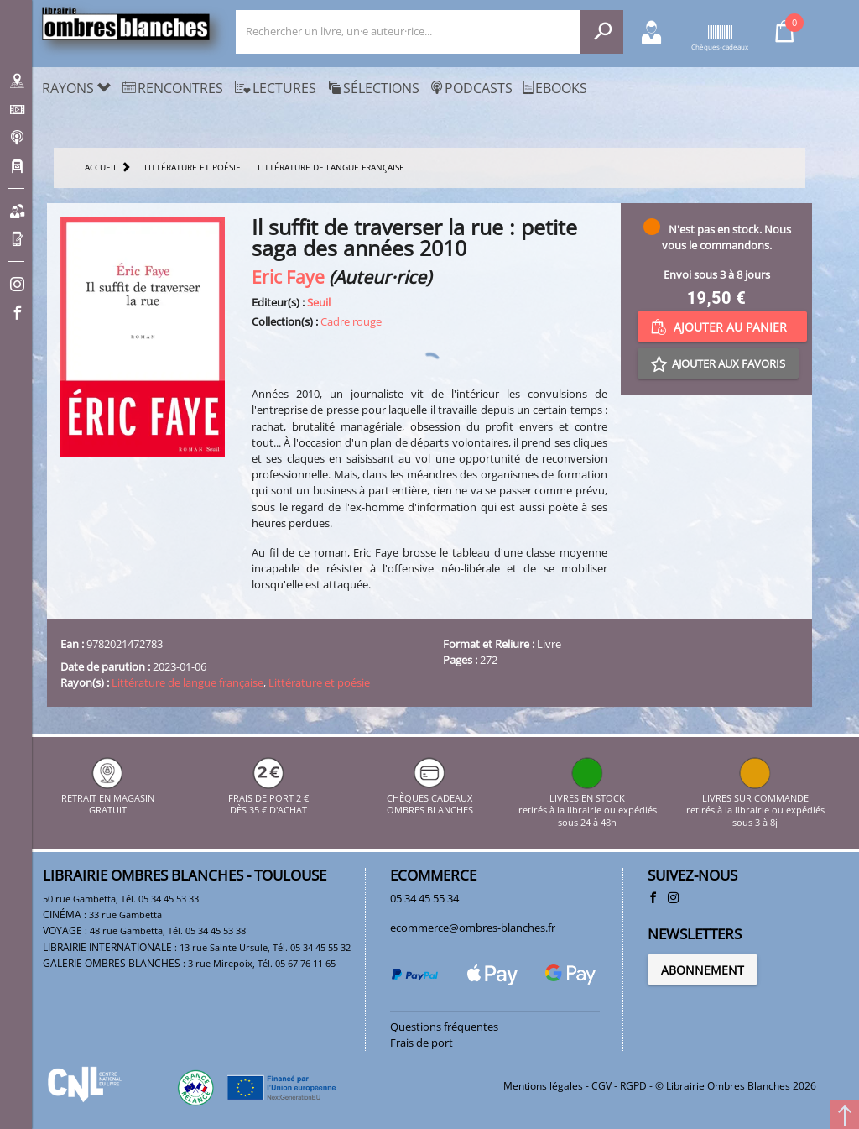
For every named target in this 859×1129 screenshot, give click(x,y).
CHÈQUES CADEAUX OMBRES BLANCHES (430, 798)
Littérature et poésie (319, 682)
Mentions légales (543, 1086)
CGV (601, 1086)
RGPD (633, 1086)
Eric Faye (288, 276)
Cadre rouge (351, 321)
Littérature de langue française (187, 682)
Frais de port (421, 1042)
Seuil (319, 302)
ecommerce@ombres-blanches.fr (472, 927)
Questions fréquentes (444, 1026)
